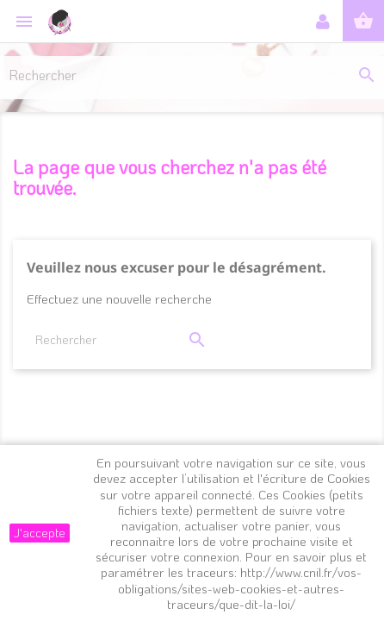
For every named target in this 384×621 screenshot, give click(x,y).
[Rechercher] (192, 73)
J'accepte (39, 532)
